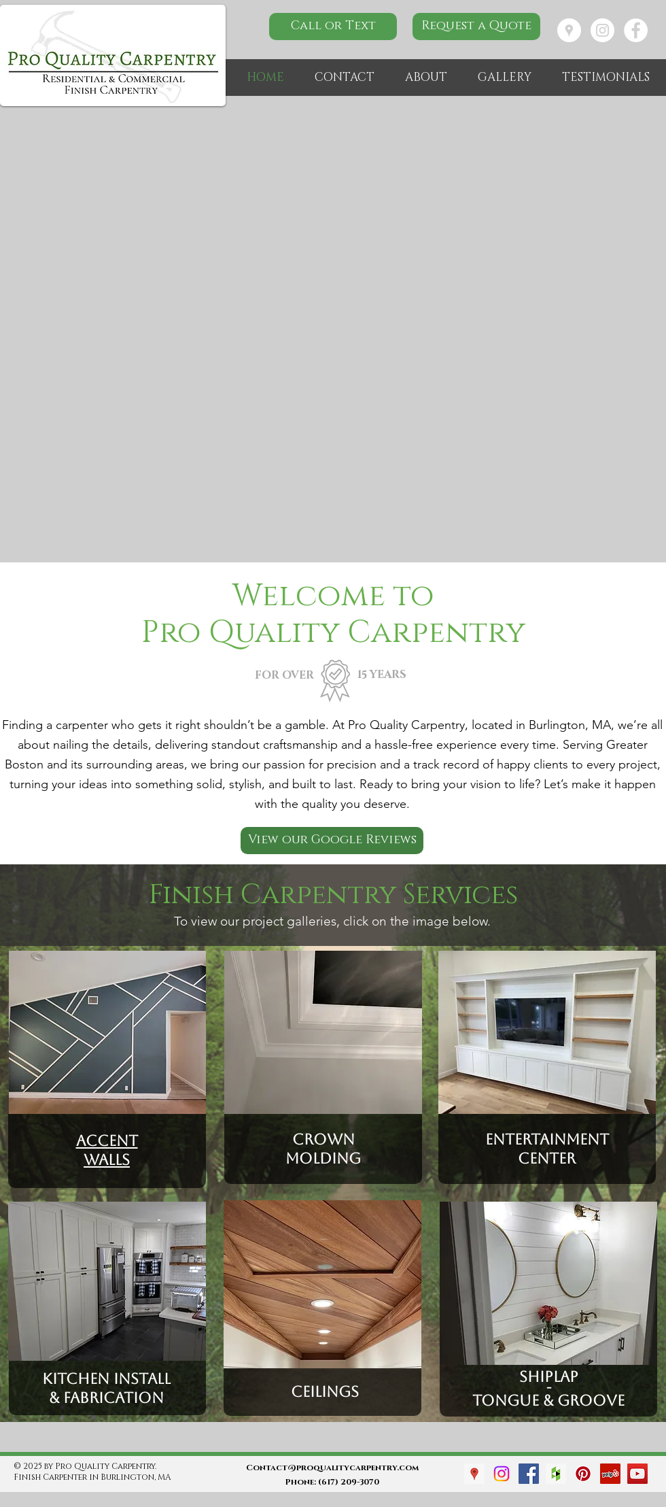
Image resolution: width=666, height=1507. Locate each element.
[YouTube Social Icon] (637, 1473)
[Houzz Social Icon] (556, 1473)
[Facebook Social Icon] (529, 1473)
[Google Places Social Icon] (474, 1473)
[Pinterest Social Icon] (583, 1473)
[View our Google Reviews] (332, 840)
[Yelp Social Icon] (610, 1473)
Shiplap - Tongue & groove (548, 1388)
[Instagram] (501, 1473)
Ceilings (323, 1391)
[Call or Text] (333, 26)
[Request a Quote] (476, 26)
